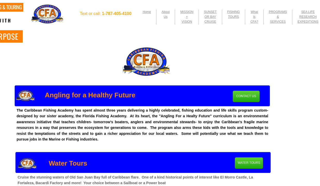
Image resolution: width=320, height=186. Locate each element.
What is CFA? (254, 17)
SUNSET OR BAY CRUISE (210, 17)
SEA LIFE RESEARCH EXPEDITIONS (307, 17)
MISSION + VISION (186, 17)
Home (147, 12)
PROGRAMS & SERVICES (278, 17)
